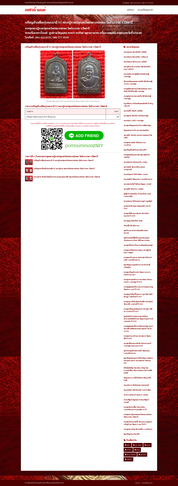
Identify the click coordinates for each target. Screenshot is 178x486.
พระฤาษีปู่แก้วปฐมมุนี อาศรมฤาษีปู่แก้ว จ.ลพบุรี (136, 401)
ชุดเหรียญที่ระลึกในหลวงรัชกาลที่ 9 (135, 150)
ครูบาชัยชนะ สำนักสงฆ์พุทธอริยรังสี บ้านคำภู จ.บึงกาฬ (138, 104)
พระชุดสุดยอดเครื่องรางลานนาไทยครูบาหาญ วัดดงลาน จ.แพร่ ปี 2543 (138, 288)
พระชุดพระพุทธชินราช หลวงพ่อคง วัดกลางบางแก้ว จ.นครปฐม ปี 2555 (138, 280)
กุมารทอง (137, 445)
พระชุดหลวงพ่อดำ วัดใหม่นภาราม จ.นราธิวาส (135, 143)
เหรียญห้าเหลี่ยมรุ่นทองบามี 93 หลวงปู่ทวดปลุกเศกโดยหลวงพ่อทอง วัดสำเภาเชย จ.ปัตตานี (63, 160)
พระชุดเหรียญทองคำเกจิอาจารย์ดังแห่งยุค (137, 125)
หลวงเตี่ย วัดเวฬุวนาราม (131, 225)
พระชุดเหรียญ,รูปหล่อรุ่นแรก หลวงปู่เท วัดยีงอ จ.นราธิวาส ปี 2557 (138, 310)
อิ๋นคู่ (137, 450)
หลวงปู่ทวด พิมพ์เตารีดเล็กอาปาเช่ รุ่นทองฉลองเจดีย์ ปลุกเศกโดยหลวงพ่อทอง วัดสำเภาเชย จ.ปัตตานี (67, 176)
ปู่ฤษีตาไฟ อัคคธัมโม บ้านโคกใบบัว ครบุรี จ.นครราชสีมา (137, 195)
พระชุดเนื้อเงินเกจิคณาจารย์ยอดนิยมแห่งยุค (138, 245)
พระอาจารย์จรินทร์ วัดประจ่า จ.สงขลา (136, 395)
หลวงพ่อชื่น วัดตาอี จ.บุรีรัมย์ (133, 110)
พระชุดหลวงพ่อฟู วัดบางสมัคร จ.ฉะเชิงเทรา (138, 429)
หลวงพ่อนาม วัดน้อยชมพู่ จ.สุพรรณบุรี (136, 385)
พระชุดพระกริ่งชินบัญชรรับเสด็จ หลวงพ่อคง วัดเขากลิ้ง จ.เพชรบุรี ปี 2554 (138, 302)
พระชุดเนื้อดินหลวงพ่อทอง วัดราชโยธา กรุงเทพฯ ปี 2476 (136, 214)
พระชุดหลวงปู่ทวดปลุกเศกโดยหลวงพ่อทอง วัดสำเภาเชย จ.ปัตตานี (138, 415)
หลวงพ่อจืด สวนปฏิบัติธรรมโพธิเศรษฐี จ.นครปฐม (136, 75)
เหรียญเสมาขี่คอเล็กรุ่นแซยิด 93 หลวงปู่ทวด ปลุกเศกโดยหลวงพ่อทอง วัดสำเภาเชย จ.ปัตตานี (64, 168)
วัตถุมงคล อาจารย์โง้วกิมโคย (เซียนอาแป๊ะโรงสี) (137, 379)
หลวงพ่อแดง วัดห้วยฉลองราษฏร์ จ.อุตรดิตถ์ (138, 201)
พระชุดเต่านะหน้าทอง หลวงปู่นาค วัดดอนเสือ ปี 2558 (137, 337)
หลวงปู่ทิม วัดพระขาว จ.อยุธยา (134, 189)
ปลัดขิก (128, 459)
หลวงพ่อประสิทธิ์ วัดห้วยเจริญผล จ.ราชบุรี (137, 184)
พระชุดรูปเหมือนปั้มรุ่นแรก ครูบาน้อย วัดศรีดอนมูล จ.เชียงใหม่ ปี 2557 (138, 295)
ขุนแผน (142, 454)
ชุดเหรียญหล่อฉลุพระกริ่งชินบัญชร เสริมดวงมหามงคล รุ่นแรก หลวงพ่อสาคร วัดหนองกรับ (138, 360)
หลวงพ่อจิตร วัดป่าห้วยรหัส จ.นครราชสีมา (137, 390)
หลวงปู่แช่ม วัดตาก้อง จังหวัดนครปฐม (136, 115)
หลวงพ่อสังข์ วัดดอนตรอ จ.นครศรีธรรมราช (138, 179)
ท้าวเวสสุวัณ (130, 454)
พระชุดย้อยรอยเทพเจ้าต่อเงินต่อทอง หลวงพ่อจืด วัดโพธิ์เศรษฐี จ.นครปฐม (138, 90)
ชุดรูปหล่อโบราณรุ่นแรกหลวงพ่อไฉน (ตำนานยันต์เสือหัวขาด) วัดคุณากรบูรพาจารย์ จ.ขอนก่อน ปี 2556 (138, 319)
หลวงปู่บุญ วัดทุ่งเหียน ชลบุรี (133, 220)
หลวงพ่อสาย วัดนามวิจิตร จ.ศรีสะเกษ (136, 57)
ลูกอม (147, 445)
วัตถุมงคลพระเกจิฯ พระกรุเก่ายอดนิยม (136, 130)
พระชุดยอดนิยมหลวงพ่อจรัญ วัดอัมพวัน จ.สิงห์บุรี (137, 156)
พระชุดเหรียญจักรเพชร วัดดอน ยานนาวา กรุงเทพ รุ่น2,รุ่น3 (137, 273)
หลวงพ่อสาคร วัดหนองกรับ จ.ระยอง (135, 162)
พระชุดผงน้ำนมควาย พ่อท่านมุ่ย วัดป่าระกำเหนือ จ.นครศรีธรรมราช (138, 258)
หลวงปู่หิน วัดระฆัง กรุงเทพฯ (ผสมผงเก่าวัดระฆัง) (138, 136)
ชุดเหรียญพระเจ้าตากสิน (132, 434)
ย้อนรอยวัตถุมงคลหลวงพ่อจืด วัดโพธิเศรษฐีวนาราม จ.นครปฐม (138, 82)
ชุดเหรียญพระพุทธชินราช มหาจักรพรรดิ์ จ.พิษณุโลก (137, 266)
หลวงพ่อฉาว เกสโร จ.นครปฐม (134, 120)
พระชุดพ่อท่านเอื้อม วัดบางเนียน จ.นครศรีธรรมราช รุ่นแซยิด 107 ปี (135, 408)
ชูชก (127, 445)
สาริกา (128, 450)
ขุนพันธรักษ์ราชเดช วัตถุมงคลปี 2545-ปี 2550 (137, 207)
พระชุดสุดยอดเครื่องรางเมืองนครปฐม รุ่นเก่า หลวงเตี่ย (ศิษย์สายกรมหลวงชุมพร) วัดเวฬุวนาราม (138, 328)
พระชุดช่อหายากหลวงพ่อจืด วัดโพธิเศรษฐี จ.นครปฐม (137, 97)
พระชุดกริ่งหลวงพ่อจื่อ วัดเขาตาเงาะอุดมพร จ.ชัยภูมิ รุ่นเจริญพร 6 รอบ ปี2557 (138, 423)
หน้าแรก (130, 10)
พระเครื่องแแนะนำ (145, 10)
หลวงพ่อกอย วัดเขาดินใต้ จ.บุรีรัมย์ (135, 52)
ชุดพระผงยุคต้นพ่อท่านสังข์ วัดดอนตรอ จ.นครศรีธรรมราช (137, 352)
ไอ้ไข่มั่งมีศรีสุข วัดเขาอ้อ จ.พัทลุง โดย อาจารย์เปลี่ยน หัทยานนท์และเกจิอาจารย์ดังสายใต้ (138, 370)
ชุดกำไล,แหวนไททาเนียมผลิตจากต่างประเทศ (136, 231)
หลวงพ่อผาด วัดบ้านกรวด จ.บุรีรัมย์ (135, 61)
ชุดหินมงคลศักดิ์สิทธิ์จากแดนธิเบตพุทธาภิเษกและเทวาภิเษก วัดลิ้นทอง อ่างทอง (137, 239)
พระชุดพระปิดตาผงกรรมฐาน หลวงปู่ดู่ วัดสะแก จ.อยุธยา (137, 251)
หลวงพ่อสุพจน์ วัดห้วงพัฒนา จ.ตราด (135, 174)
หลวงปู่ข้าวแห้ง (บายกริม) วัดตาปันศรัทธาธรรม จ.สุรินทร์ (137, 68)
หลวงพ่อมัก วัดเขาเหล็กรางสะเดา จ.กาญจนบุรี (134, 168)
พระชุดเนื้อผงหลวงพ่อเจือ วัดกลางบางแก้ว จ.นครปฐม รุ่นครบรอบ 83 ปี (137, 344)
